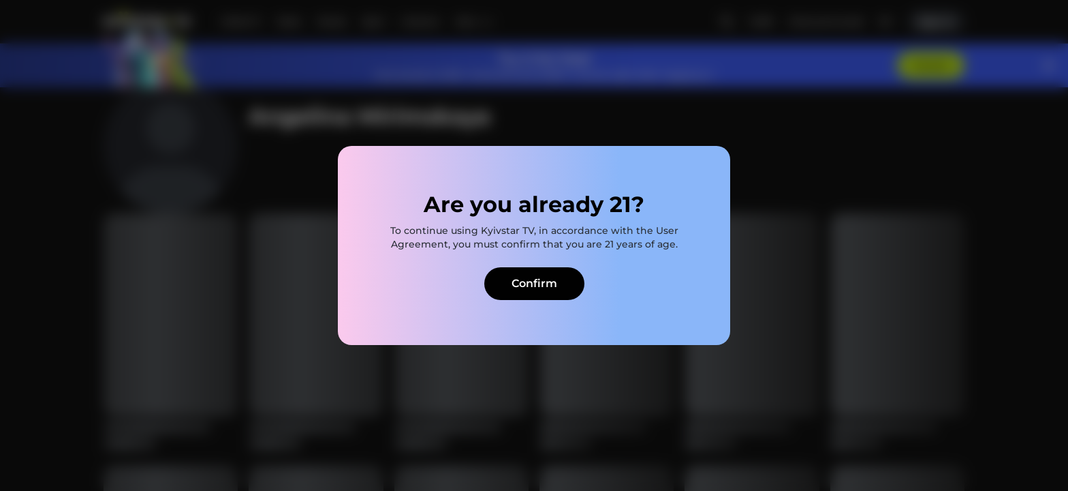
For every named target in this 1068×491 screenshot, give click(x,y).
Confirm (534, 283)
